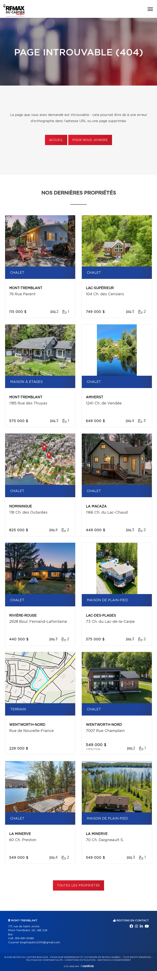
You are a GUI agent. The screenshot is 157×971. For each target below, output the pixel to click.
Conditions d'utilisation (80, 960)
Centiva (87, 966)
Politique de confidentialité (44, 960)
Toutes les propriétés (78, 885)
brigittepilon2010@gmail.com (40, 942)
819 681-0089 (24, 938)
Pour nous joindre (90, 140)
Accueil (56, 140)
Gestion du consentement (114, 960)
